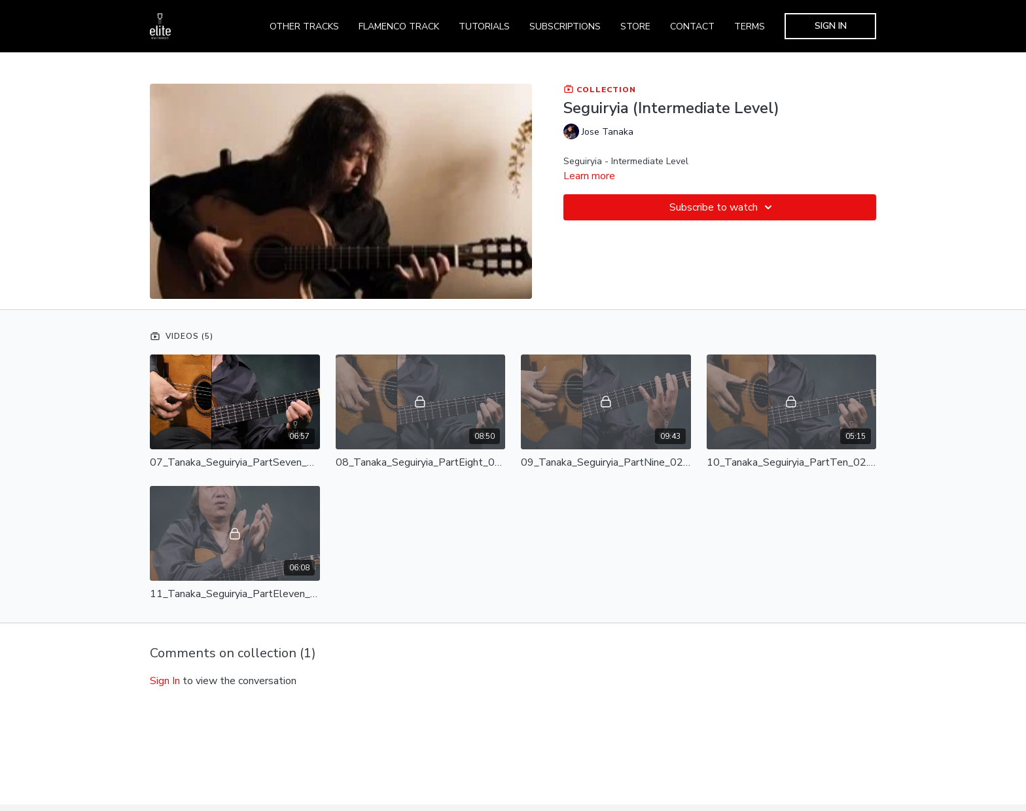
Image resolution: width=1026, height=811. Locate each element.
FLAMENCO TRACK (399, 26)
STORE (635, 26)
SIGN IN (831, 26)
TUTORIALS (484, 26)
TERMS (749, 26)
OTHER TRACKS (304, 26)
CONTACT (692, 26)
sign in (165, 681)
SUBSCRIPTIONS (565, 26)
